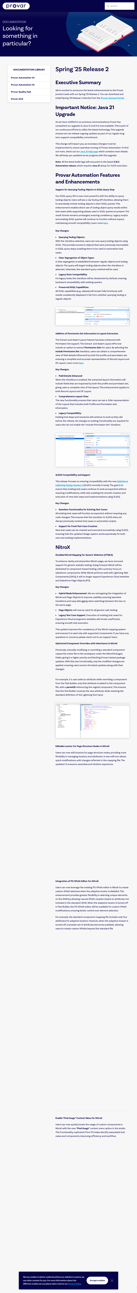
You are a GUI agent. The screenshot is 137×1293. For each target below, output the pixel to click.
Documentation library (29, 69)
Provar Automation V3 (22, 77)
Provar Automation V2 (22, 84)
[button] (119, 6)
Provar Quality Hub (21, 91)
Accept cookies (97, 1280)
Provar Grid (17, 99)
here (105, 223)
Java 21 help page (89, 151)
